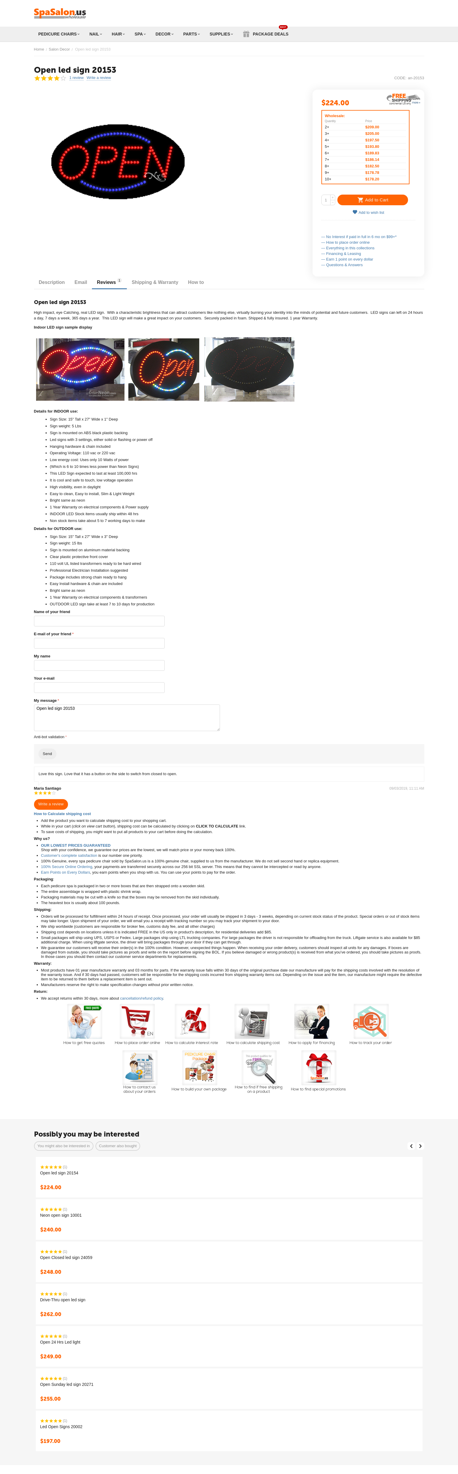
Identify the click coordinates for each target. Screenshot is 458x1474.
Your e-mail (44, 678)
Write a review (99, 78)
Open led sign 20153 (124, 717)
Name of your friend (52, 612)
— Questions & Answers (342, 265)
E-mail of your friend (52, 634)
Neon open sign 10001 (61, 1213)
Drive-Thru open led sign (62, 1298)
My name (42, 656)
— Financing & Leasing (341, 253)
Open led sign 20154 (59, 1171)
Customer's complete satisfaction (69, 854)
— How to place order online (345, 242)
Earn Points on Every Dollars (65, 871)
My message (45, 700)
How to (205, 282)
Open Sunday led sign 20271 (67, 1383)
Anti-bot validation (49, 735)
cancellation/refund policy (141, 997)
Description (53, 282)
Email (84, 282)
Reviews (114, 281)
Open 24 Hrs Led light (60, 1340)
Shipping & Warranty (162, 282)
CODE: (400, 78)
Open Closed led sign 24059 (66, 1256)
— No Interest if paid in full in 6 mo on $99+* (359, 237)
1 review (76, 78)
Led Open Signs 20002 (61, 1425)
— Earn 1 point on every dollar (347, 259)
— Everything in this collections (348, 248)
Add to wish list (368, 212)
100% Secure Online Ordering (66, 865)
